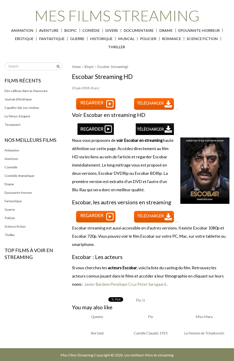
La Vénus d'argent (17, 116)
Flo (150, 316)
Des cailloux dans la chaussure (26, 91)
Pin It (140, 300)
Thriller (116, 47)
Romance (171, 38)
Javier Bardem (97, 284)
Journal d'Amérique (18, 99)
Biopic (70, 30)
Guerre (77, 38)
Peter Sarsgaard (151, 284)
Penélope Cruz (123, 284)
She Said (97, 333)
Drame (166, 30)
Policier (148, 38)
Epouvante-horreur (199, 30)
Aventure (48, 30)
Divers (111, 30)
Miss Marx (204, 316)
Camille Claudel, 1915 (151, 333)
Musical (126, 38)
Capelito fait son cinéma (22, 108)
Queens (97, 316)
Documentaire (139, 30)
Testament (13, 125)
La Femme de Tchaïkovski (204, 333)
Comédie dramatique (19, 176)
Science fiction (202, 38)
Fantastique (51, 38)
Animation (22, 30)
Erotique (24, 38)
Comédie (91, 30)
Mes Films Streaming (117, 15)
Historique (101, 38)
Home (76, 67)
